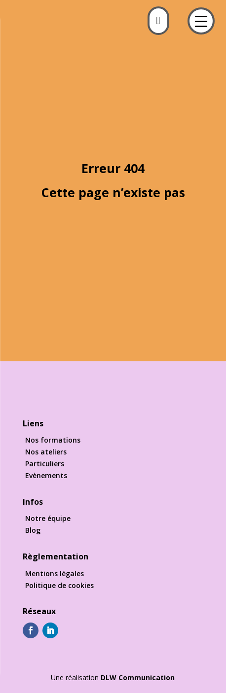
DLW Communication (138, 677)
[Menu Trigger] (201, 21)
